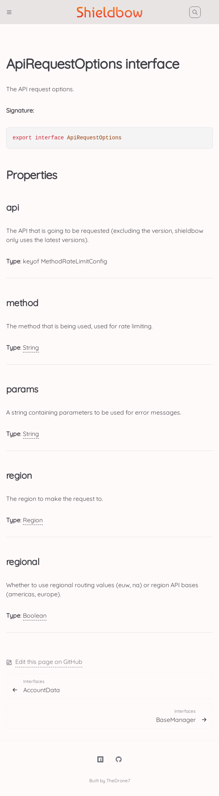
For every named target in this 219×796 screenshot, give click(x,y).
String (31, 347)
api (12, 207)
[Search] (195, 12)
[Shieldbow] (110, 12)
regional (22, 561)
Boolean (35, 615)
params (22, 389)
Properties (31, 175)
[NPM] (100, 759)
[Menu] (12, 12)
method (22, 302)
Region (33, 520)
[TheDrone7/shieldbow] (118, 759)
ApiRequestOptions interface (92, 63)
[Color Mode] (213, 12)
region (19, 475)
